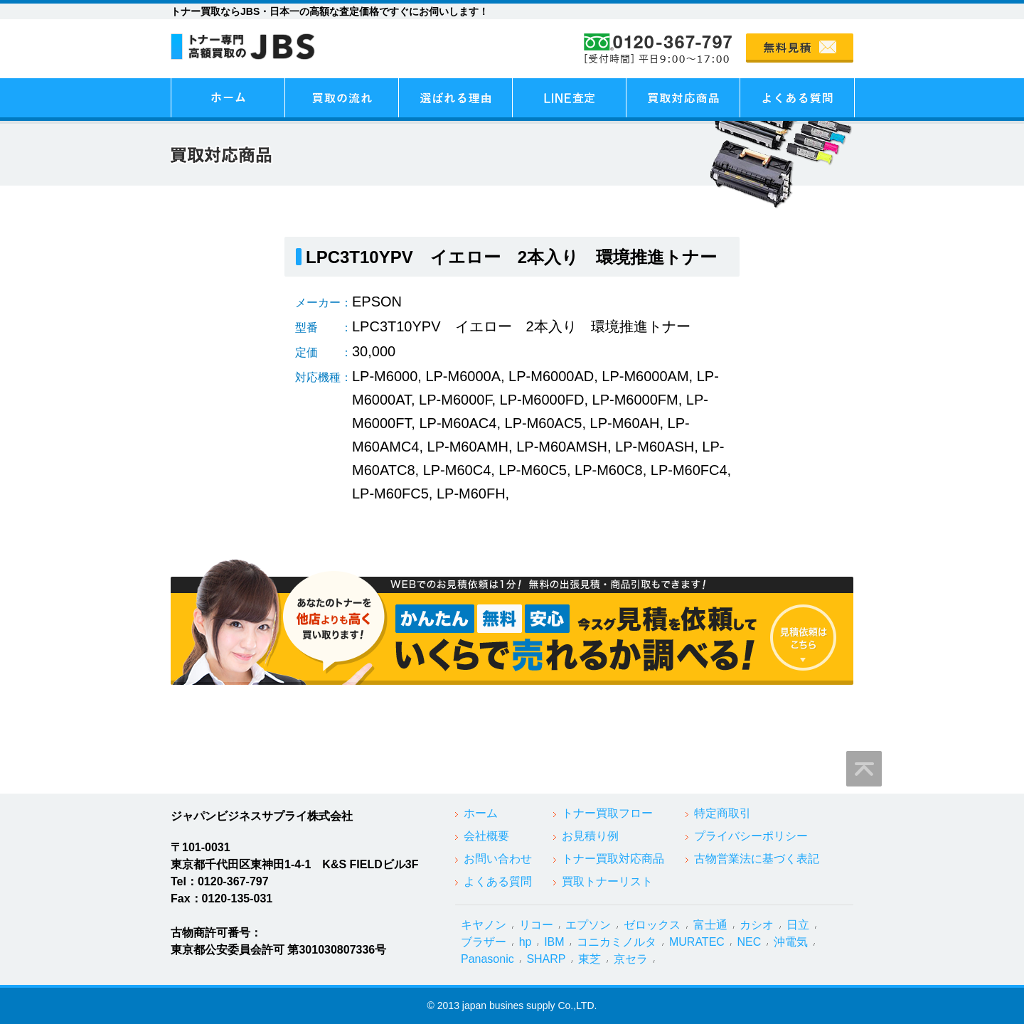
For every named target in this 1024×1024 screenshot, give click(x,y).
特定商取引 (722, 813)
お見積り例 (590, 836)
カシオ (757, 925)
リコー (536, 925)
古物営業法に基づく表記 (756, 859)
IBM (554, 942)
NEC (749, 942)
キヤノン (483, 925)
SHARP (545, 959)
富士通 (710, 925)
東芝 (589, 959)
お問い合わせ (498, 859)
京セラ (631, 959)
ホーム (481, 813)
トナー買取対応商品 (613, 859)
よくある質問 (498, 881)
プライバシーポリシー (751, 836)
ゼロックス (652, 925)
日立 (797, 925)
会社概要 (486, 836)
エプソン (588, 925)
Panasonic (487, 959)
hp (525, 942)
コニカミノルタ (616, 942)
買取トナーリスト (607, 881)
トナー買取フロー (607, 813)
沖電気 (791, 942)
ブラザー (483, 942)
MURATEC (697, 942)
